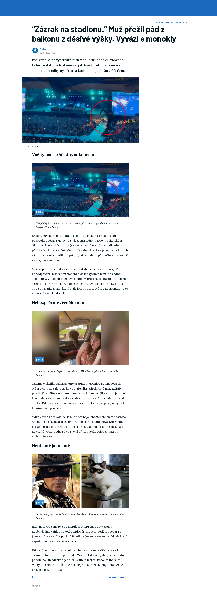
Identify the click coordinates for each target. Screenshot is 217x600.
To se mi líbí (181, 22)
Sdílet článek (164, 22)
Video (43, 48)
